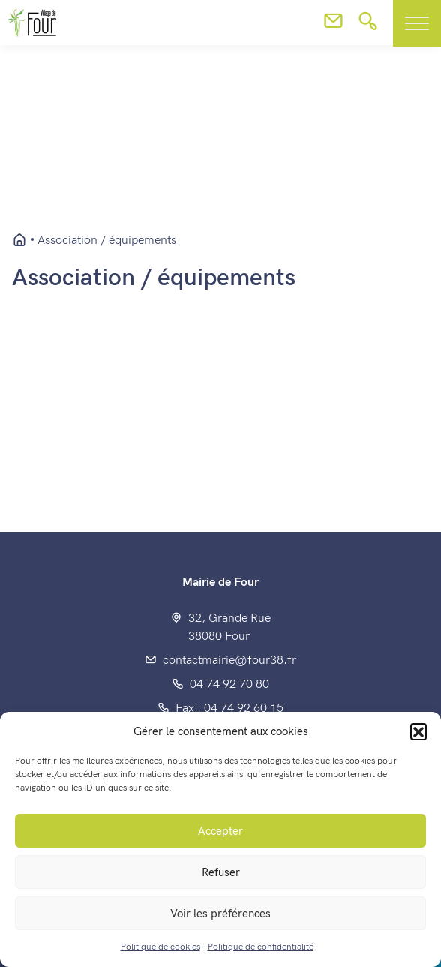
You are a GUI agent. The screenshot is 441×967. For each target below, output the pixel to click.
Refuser (221, 872)
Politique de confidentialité (261, 947)
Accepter (220, 831)
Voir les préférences (220, 913)
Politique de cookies (160, 947)
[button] (418, 731)
